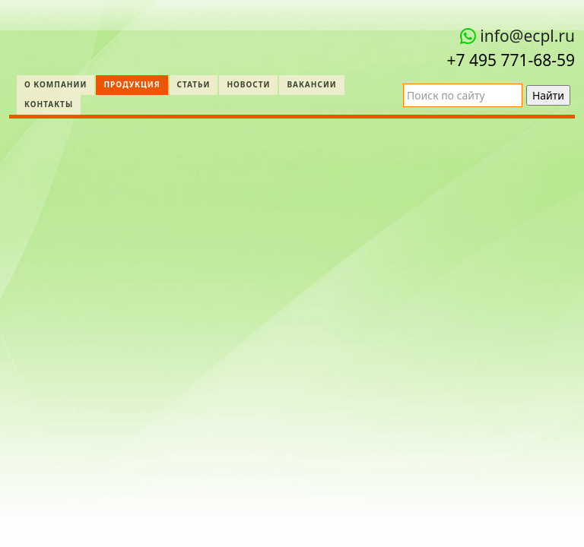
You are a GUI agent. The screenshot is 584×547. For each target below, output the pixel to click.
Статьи (194, 84)
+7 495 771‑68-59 (510, 60)
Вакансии (311, 84)
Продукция (131, 84)
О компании (55, 84)
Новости (248, 84)
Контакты (48, 104)
